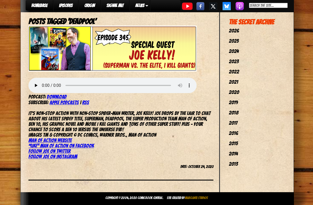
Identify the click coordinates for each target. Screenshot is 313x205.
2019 (233, 102)
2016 (233, 133)
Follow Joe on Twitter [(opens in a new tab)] (49, 151)
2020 (234, 92)
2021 (233, 82)
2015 (233, 143)
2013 (233, 164)
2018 (233, 112)
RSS (85, 102)
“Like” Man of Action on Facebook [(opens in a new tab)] (61, 145)
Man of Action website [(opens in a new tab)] (50, 140)
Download (57, 96)
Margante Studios (196, 198)
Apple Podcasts (64, 102)
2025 (234, 41)
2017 (233, 123)
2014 (233, 153)
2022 (234, 71)
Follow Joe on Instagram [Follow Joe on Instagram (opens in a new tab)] (52, 156)
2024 (234, 51)
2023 (234, 61)
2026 (234, 30)
